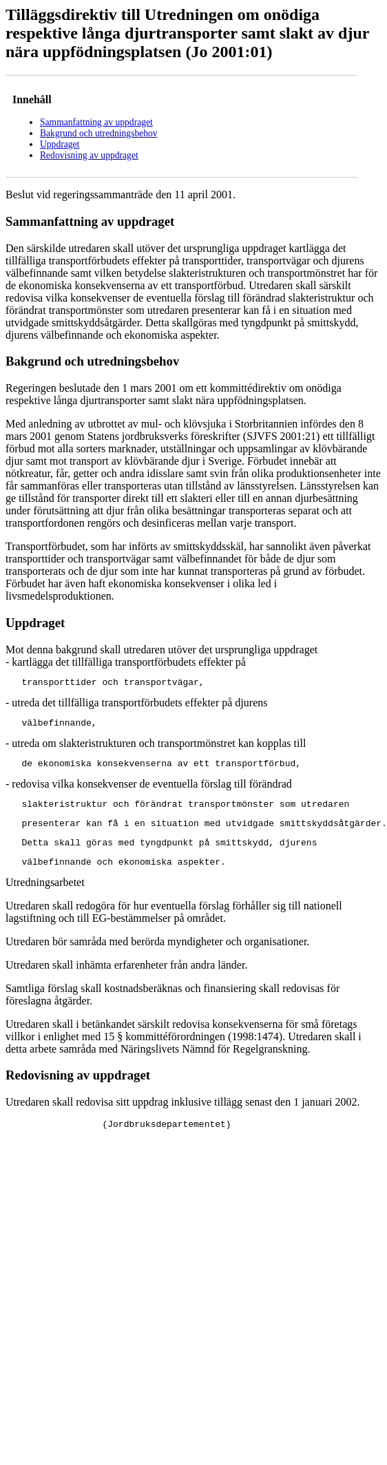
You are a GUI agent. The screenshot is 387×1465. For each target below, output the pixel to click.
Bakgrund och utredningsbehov (99, 133)
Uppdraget (59, 144)
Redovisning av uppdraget (89, 155)
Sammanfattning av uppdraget (96, 122)
